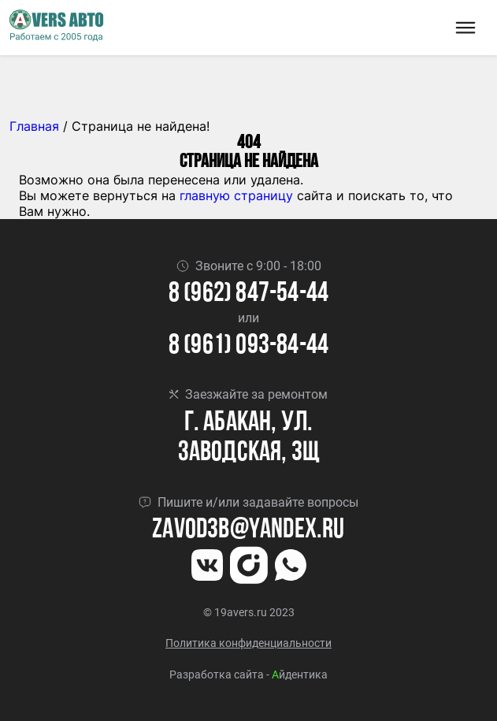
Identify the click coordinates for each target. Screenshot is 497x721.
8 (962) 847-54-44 (248, 294)
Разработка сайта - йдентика (248, 674)
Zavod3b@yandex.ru (248, 530)
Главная (34, 126)
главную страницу (236, 195)
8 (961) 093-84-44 (248, 346)
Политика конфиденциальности (248, 643)
